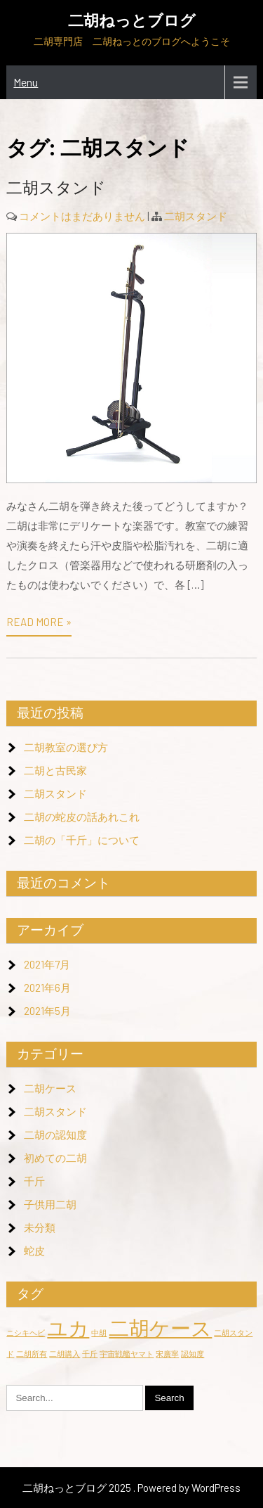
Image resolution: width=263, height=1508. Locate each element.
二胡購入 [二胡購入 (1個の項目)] (64, 1353)
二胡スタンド (56, 188)
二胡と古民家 (55, 770)
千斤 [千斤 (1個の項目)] (89, 1353)
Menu (25, 82)
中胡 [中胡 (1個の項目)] (99, 1332)
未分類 (39, 1227)
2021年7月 (47, 964)
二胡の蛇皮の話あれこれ (82, 816)
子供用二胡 (50, 1204)
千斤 (34, 1181)
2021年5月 (47, 1010)
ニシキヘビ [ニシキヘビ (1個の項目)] (25, 1332)
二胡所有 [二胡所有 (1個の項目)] (31, 1353)
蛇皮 (34, 1250)
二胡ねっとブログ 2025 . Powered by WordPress (131, 1487)
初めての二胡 (55, 1157)
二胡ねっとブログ (132, 20)
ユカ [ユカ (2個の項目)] (68, 1327)
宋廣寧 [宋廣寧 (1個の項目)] (167, 1353)
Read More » (39, 621)
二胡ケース (50, 1088)
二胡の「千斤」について (82, 839)
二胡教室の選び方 (66, 747)
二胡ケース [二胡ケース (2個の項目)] (160, 1327)
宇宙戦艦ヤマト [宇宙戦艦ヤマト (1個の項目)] (127, 1353)
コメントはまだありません (82, 216)
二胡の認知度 (55, 1134)
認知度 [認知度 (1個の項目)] (192, 1353)
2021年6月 (47, 987)
